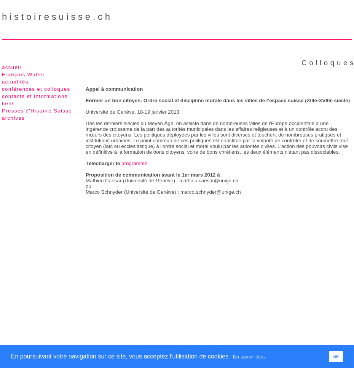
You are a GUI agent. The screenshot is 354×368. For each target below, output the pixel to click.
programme (134, 163)
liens (8, 103)
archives (13, 118)
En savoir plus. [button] (249, 357)
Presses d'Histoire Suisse (37, 111)
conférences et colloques (36, 89)
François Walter (23, 74)
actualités (15, 82)
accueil (11, 67)
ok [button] (336, 356)
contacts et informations (35, 96)
